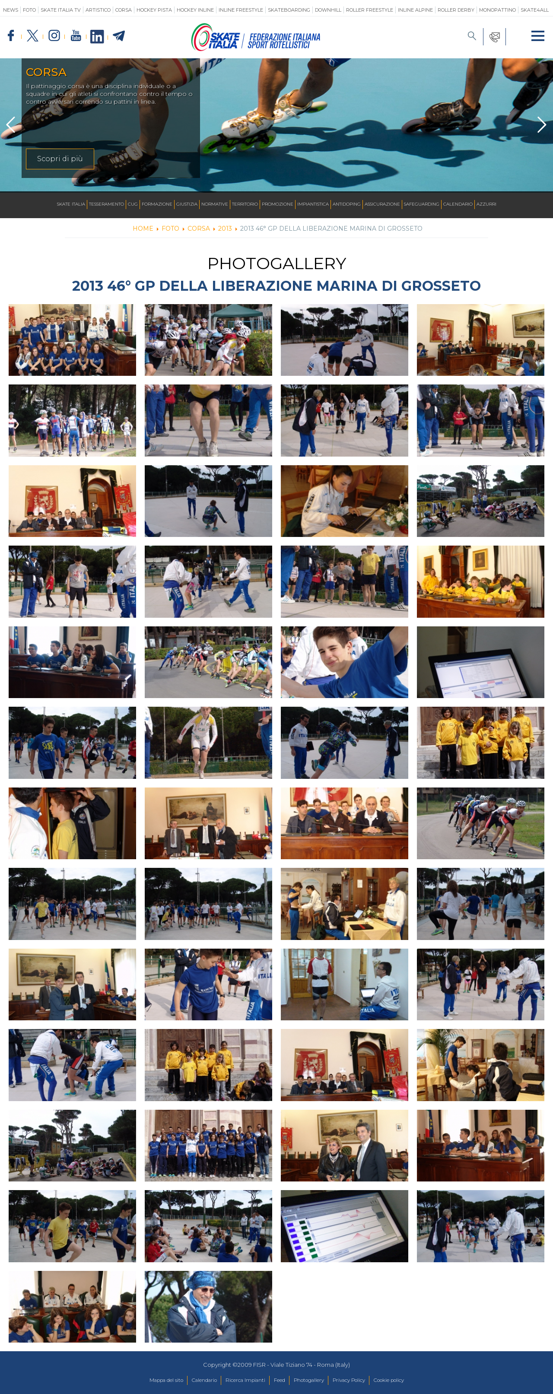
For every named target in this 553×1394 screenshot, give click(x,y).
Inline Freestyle (241, 10)
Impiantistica (313, 204)
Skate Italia (71, 204)
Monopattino (497, 10)
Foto (29, 10)
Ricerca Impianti (240, 1380)
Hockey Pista (154, 10)
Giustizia (186, 204)
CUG (133, 204)
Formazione (157, 204)
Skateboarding (289, 10)
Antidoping (347, 204)
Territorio (245, 204)
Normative (214, 204)
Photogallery (313, 1380)
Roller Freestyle (369, 10)
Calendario (458, 204)
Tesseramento (106, 204)
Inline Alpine (415, 10)
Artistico (98, 10)
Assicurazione (382, 204)
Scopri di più (60, 159)
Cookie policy (406, 1380)
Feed (278, 1380)
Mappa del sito (148, 1380)
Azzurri (486, 204)
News (10, 10)
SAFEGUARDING (421, 204)
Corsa (123, 10)
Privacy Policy (359, 1380)
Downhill (328, 10)
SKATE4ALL (535, 10)
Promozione (277, 204)
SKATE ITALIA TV (61, 10)
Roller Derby (456, 10)
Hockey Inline (195, 10)
